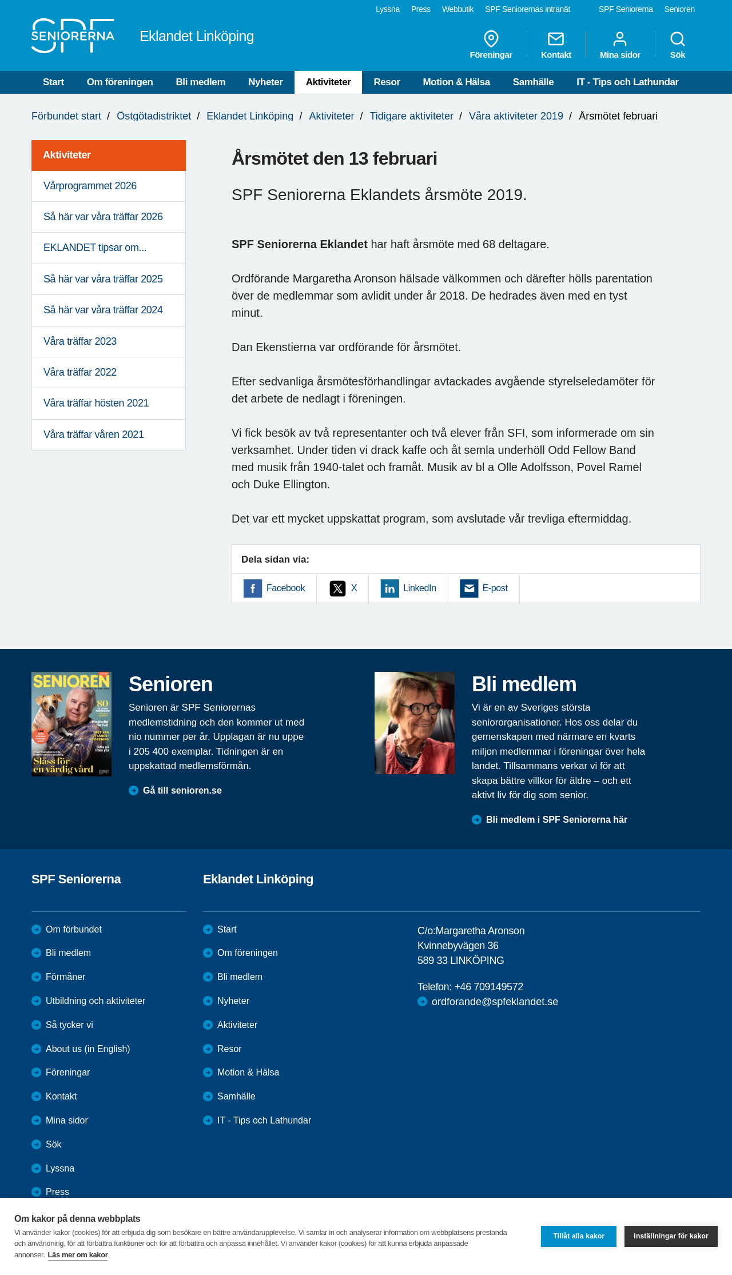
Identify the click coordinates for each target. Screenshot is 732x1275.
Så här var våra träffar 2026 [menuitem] (103, 216)
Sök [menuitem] (677, 44)
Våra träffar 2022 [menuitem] (80, 372)
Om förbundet (74, 929)
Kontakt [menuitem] (556, 44)
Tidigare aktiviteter (411, 116)
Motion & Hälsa (456, 82)
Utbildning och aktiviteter (95, 1001)
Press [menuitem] (421, 9)
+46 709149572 (488, 987)
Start (53, 82)
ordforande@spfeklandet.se (495, 1001)
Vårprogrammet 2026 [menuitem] (90, 186)
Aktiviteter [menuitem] (67, 155)
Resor (386, 82)
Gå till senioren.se (182, 790)
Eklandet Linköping (249, 116)
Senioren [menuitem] (680, 9)
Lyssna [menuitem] (388, 9)
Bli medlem (200, 82)
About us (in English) (88, 1049)
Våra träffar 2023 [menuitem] (80, 341)
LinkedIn (419, 588)
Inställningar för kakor (671, 1236)
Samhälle (533, 82)
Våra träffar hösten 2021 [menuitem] (96, 403)
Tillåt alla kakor (578, 1236)
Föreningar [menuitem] (491, 44)
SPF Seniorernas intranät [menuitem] (527, 9)
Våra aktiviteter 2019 (516, 116)
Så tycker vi (69, 1025)
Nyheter (265, 82)
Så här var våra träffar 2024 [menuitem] (103, 310)
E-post (495, 588)
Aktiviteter (328, 82)
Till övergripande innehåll (0, 0)
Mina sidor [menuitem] (620, 44)
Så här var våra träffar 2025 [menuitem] (103, 279)
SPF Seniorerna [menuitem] (626, 9)
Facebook (285, 588)
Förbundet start (66, 116)
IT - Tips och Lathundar (627, 82)
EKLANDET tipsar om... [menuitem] (94, 247)
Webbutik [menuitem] (458, 9)
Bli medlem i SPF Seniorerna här (556, 819)
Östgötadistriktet (154, 116)
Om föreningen (120, 82)
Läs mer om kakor (78, 1254)
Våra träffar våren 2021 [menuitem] (93, 434)
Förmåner (65, 977)
